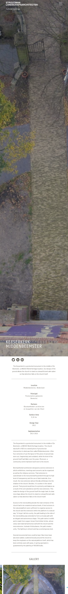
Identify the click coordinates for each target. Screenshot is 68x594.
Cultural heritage (13, 9)
